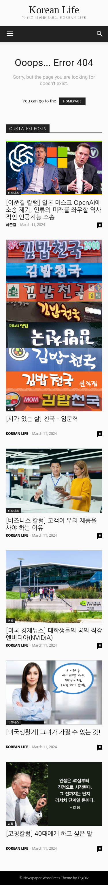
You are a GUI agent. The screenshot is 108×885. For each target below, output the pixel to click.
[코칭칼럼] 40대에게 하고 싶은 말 (49, 834)
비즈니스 (13, 193)
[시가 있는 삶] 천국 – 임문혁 (42, 419)
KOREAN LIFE (17, 433)
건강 (10, 621)
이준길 (11, 224)
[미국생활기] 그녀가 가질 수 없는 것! (53, 732)
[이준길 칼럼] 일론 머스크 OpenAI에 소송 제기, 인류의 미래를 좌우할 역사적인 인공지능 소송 (53, 210)
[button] (10, 34)
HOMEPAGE (72, 101)
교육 (10, 409)
